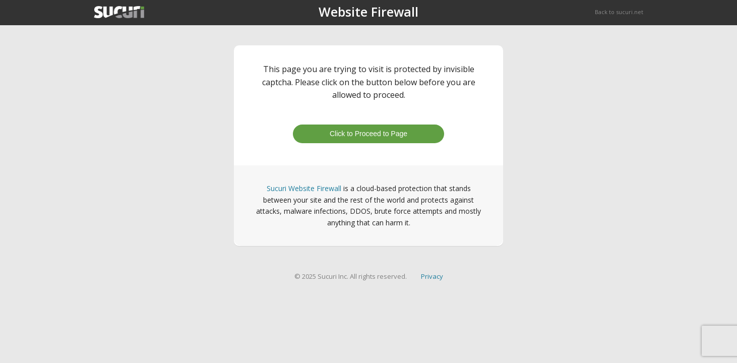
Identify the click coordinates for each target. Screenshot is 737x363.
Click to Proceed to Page (368, 134)
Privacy (432, 276)
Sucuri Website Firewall (304, 188)
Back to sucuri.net (619, 12)
